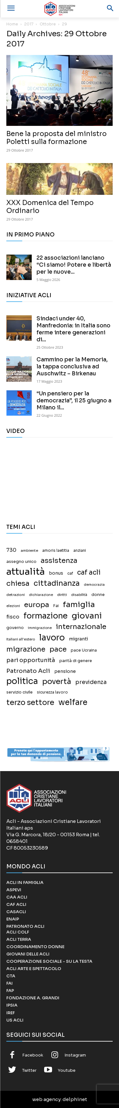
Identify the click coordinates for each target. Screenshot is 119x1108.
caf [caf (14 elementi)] (70, 573)
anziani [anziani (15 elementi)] (79, 550)
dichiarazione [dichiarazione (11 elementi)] (41, 595)
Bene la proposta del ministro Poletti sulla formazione (56, 138)
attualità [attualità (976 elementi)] (25, 571)
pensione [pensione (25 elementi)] (65, 671)
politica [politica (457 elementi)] (22, 681)
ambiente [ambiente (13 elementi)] (29, 550)
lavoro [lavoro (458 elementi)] (52, 637)
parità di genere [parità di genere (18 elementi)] (75, 660)
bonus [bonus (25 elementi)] (56, 573)
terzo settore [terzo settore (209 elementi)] (30, 702)
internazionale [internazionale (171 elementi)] (81, 626)
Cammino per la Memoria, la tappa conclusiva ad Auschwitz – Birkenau (72, 366)
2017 (28, 24)
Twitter (29, 1070)
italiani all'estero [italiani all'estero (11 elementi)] (20, 639)
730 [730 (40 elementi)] (11, 550)
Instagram (75, 1055)
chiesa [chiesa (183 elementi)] (18, 583)
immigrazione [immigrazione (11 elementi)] (40, 628)
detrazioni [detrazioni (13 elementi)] (15, 594)
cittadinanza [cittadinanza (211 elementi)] (57, 583)
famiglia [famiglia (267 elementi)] (79, 604)
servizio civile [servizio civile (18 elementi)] (19, 692)
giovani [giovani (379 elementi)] (87, 615)
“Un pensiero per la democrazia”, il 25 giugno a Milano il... (73, 400)
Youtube (67, 1070)
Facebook (32, 1055)
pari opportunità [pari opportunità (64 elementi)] (30, 660)
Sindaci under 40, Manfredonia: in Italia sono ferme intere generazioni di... (73, 329)
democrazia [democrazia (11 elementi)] (94, 585)
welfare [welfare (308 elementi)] (72, 702)
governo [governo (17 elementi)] (15, 627)
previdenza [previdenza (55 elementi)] (91, 682)
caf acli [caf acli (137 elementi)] (89, 572)
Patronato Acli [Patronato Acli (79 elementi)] (28, 670)
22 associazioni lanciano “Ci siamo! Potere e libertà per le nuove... (73, 265)
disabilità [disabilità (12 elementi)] (79, 594)
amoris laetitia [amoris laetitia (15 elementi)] (55, 550)
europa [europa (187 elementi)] (36, 604)
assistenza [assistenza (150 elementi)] (59, 560)
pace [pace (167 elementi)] (58, 649)
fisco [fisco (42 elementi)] (12, 616)
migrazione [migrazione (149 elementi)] (25, 649)
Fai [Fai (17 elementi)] (56, 605)
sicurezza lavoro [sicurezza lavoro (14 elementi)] (52, 692)
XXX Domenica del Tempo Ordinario (50, 207)
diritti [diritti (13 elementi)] (62, 594)
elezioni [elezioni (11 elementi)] (13, 606)
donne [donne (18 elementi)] (98, 594)
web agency (46, 1099)
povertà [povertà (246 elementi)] (56, 681)
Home (12, 24)
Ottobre (48, 24)
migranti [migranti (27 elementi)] (78, 639)
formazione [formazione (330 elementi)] (45, 615)
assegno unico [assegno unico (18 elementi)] (21, 561)
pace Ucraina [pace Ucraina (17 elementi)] (84, 650)
